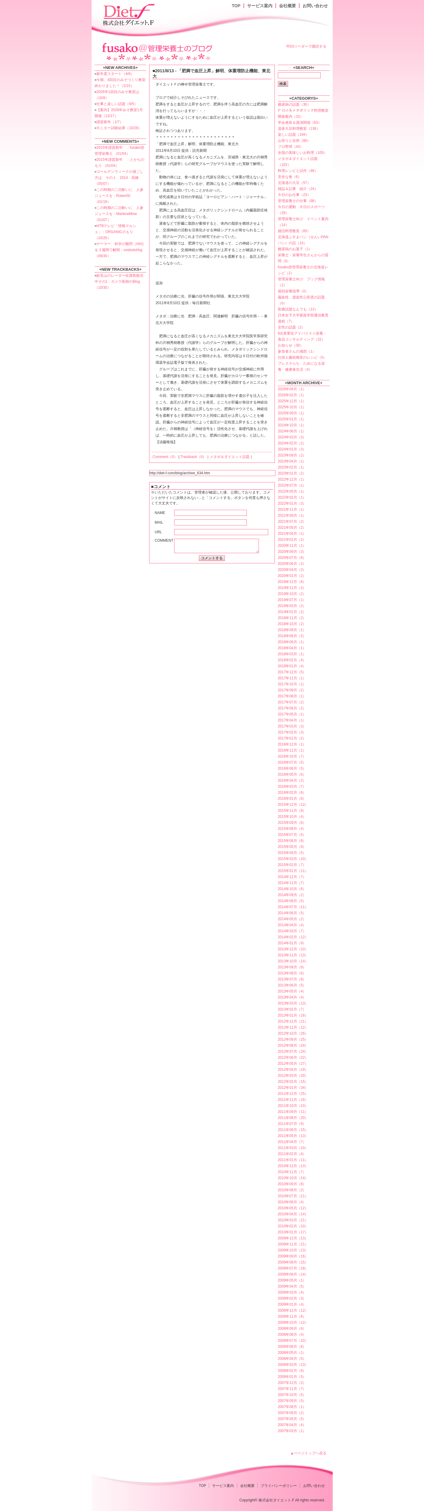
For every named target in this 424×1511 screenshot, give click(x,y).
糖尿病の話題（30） (294, 104)
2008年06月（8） (292, 1346)
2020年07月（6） (292, 558)
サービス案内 (259, 5)
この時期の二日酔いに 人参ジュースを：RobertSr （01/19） (119, 196)
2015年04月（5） (292, 853)
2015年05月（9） (292, 847)
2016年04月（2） (292, 780)
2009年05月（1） (292, 1280)
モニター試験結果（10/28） (119, 128)
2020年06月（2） (292, 564)
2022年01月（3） (292, 503)
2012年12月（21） (293, 1021)
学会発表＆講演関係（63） (300, 122)
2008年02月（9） (292, 1371)
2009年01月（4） (292, 1304)
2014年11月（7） (292, 883)
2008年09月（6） (292, 1328)
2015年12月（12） (293, 804)
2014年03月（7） (292, 931)
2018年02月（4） (292, 660)
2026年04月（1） (292, 389)
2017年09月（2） (292, 690)
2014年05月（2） (292, 919)
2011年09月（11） (293, 1112)
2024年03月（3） (292, 437)
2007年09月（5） (292, 1401)
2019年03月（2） (292, 606)
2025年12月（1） (292, 401)
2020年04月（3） (292, 570)
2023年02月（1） (292, 467)
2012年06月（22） (293, 1057)
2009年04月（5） (292, 1286)
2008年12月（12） (293, 1310)
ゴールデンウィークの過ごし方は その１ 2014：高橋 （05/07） (119, 178)
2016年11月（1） (292, 750)
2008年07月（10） (293, 1340)
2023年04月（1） (292, 461)
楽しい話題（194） (293, 134)
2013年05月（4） (292, 991)
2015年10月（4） (292, 817)
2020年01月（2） (292, 576)
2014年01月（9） (292, 943)
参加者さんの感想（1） (297, 351)
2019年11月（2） (292, 588)
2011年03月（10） (293, 1148)
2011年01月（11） (293, 1160)
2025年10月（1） (292, 407)
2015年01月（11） (293, 871)
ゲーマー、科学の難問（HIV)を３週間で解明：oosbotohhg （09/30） (119, 250)
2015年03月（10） (293, 859)
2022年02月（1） (292, 497)
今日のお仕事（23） (294, 195)
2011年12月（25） (293, 1094)
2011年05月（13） (293, 1136)
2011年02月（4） (292, 1154)
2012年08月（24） (293, 1045)
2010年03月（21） (293, 1220)
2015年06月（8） (292, 841)
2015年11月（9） (292, 810)
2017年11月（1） (292, 678)
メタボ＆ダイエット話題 (230, 457)
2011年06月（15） (293, 1130)
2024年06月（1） (292, 431)
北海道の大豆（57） (294, 183)
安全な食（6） (290, 177)
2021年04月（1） (292, 533)
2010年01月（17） (293, 1232)
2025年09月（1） (292, 413)
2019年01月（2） (292, 612)
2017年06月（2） (292, 708)
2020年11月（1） (292, 546)
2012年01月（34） (293, 1088)
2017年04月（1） (292, 720)
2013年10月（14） (293, 961)
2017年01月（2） (292, 738)
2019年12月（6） (292, 582)
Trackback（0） (193, 457)
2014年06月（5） (292, 913)
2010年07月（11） (293, 1196)
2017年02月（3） (292, 732)
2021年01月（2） (292, 539)
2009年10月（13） (293, 1250)
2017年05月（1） (292, 714)
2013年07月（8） (292, 979)
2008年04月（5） (292, 1359)
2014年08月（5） (292, 901)
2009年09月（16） (293, 1256)
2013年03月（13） (293, 1003)
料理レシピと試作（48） (298, 171)
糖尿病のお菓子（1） (295, 249)
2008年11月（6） (292, 1316)
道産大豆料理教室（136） (299, 128)
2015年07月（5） (292, 835)
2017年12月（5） (292, 672)
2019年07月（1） (292, 600)
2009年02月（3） (292, 1298)
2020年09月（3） (292, 552)
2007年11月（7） (292, 1389)
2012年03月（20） (293, 1075)
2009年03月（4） (292, 1292)
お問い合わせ (315, 5)
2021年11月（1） (292, 509)
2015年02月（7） (292, 865)
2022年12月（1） (292, 479)
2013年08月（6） (292, 973)
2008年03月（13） (293, 1365)
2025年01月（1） (292, 419)
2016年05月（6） (292, 774)
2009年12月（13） (293, 1238)
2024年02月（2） (292, 443)
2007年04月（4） (292, 1425)
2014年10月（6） (292, 889)
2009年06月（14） (293, 1274)
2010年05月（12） (293, 1208)
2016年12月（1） (292, 744)
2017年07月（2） (292, 702)
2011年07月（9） (292, 1124)
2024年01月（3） (292, 449)
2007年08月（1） (292, 1407)
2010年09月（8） (292, 1184)
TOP (236, 5)
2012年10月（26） (293, 1033)
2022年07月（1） (292, 485)
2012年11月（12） (293, 1027)
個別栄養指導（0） (293, 291)
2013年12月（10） (293, 949)
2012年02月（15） (293, 1082)
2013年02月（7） (292, 1009)
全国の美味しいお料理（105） (302, 153)
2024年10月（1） (292, 425)
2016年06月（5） (292, 768)
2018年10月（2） (292, 624)
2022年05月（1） (292, 491)
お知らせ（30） (290, 345)
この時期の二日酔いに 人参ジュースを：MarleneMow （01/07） (119, 214)
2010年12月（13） (293, 1166)
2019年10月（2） (292, 594)
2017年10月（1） (292, 684)
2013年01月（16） (293, 1015)
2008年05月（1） (292, 1353)
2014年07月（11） (293, 907)
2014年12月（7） (292, 877)
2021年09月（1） (292, 515)
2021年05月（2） (292, 527)
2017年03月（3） (292, 726)
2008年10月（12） (293, 1322)
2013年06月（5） (292, 985)
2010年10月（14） (293, 1178)
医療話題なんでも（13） (298, 309)
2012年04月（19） (293, 1069)
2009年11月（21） (293, 1244)
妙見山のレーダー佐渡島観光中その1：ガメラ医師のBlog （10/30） (119, 281)
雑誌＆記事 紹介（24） (298, 189)
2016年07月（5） (292, 762)
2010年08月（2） (292, 1190)
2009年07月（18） (293, 1268)
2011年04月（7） (292, 1142)
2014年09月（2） (292, 895)
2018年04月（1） (292, 648)
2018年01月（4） (292, 666)
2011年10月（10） (293, 1106)
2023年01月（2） (292, 473)
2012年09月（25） (293, 1039)
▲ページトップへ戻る (309, 1453)
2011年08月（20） (293, 1118)
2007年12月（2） (292, 1383)
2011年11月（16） (293, 1100)
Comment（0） (164, 457)
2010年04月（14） (293, 1214)
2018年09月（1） (292, 630)
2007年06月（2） (292, 1413)
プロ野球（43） (290, 147)
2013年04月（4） (292, 997)
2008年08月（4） (292, 1334)
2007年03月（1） (292, 1431)
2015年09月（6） (292, 823)
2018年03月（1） (292, 654)
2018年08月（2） (292, 636)
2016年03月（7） (292, 786)
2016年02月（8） (292, 792)
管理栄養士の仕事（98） (298, 201)
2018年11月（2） (292, 618)
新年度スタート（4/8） (115, 74)
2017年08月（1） (292, 696)
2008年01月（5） (292, 1377)
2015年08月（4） (292, 829)
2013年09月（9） (292, 967)
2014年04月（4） (292, 925)
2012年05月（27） (293, 1063)
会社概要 (287, 5)
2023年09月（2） (292, 455)
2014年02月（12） (293, 937)
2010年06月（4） (292, 1202)
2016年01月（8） (292, 798)
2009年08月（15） (293, 1262)
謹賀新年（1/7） (109, 122)
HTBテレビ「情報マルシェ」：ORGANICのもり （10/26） (116, 232)
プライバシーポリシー (279, 1486)
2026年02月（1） (292, 395)
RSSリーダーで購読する (307, 46)
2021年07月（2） (292, 521)
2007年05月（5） (292, 1419)
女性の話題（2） (291, 327)
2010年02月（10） (293, 1226)
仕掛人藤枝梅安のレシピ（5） (302, 357)
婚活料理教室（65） (294, 231)
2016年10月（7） (292, 756)
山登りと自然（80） (294, 141)
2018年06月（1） (292, 642)
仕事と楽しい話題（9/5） (117, 104)
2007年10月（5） (292, 1395)
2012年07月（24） (293, 1051)
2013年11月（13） (293, 955)
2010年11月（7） (292, 1172)
